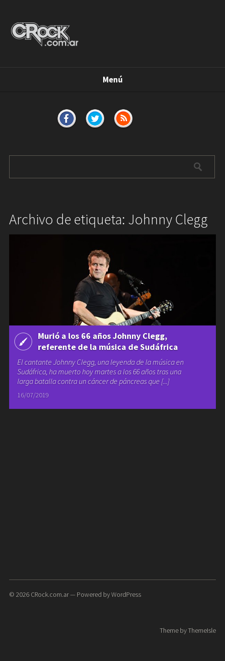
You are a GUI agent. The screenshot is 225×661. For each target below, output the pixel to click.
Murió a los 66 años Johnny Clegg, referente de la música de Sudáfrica (108, 341)
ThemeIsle (202, 630)
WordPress (126, 594)
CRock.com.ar (50, 594)
